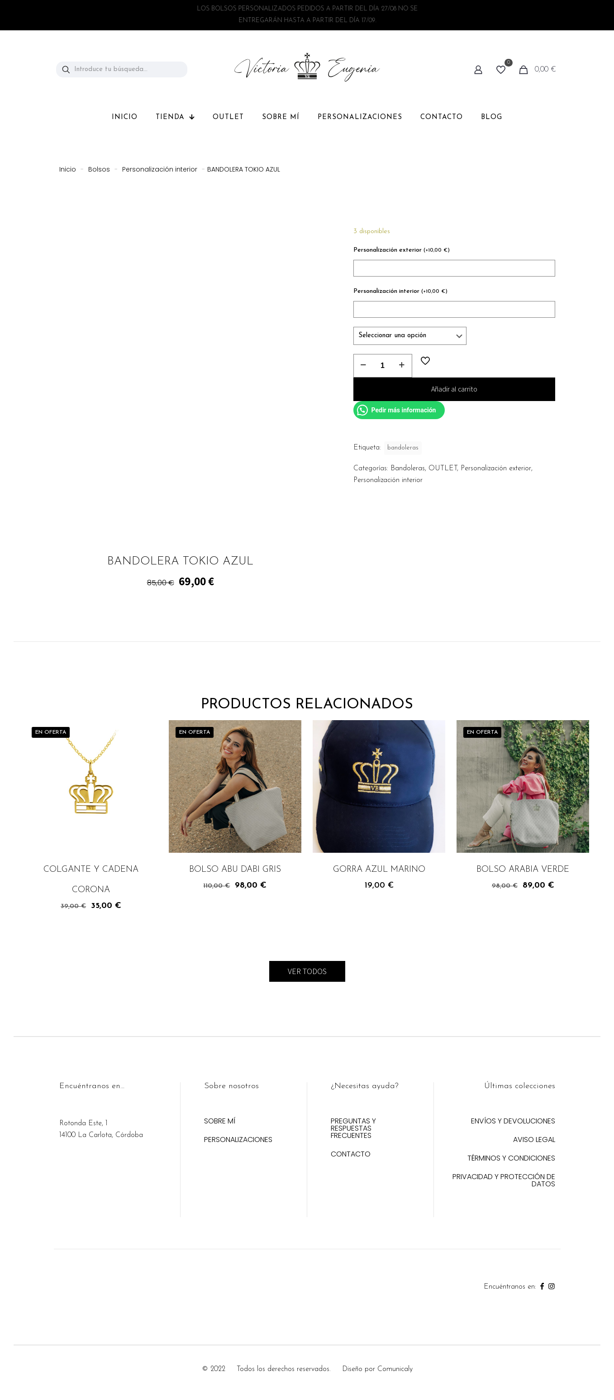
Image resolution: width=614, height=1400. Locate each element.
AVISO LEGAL (534, 1140)
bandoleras (403, 447)
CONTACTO (351, 1155)
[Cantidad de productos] (382, 365)
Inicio (67, 169)
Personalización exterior (401, 250)
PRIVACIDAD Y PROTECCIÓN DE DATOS (503, 1181)
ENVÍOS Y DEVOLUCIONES (513, 1122)
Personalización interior (159, 169)
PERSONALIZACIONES (238, 1140)
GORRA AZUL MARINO (379, 869)
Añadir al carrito (454, 389)
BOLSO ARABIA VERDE (522, 869)
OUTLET (442, 468)
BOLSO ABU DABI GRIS (235, 869)
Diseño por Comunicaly (377, 1369)
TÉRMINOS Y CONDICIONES (511, 1159)
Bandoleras (407, 468)
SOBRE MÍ (219, 1122)
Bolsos (99, 169)
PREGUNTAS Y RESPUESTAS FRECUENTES (353, 1129)
